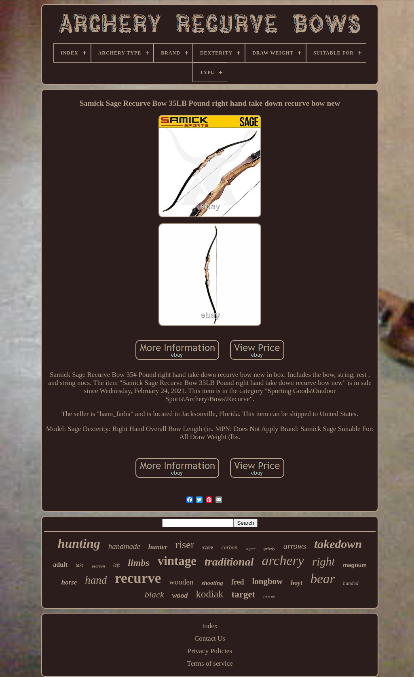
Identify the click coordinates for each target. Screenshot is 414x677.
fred (237, 582)
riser (184, 545)
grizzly (269, 548)
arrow (269, 596)
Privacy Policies (210, 651)
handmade (124, 546)
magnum (354, 565)
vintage (177, 561)
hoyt (296, 582)
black (154, 594)
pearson (98, 566)
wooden (181, 582)
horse (69, 582)
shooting (212, 583)
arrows (294, 546)
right (323, 561)
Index (210, 626)
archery (283, 560)
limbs (138, 562)
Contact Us (209, 638)
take (80, 565)
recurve (138, 578)
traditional (229, 561)
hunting (79, 543)
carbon (230, 548)
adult (60, 564)
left (116, 565)
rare (207, 547)
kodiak (209, 594)
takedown (338, 544)
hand (96, 580)
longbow (267, 581)
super (250, 548)
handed (350, 583)
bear (322, 579)
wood (180, 595)
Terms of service (209, 663)
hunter (157, 547)
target (244, 594)
